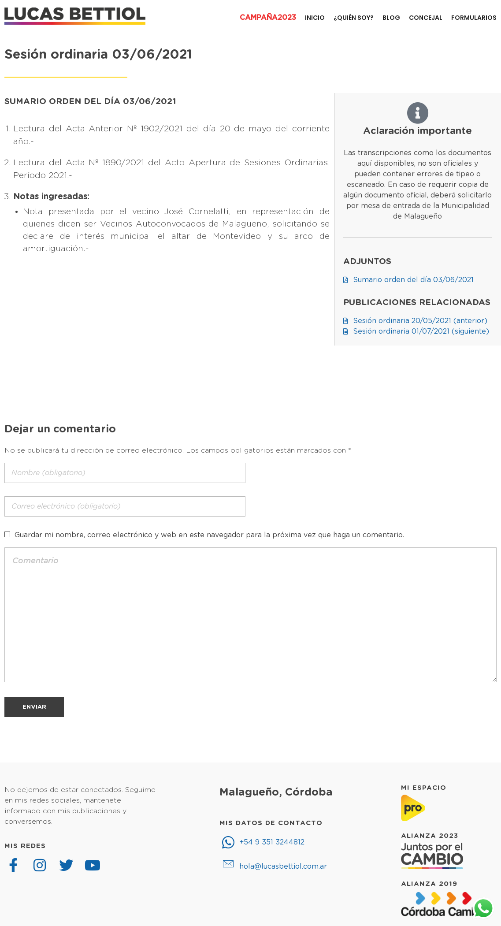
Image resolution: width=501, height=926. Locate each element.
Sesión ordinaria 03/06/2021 (98, 54)
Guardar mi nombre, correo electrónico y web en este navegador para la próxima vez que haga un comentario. (209, 535)
